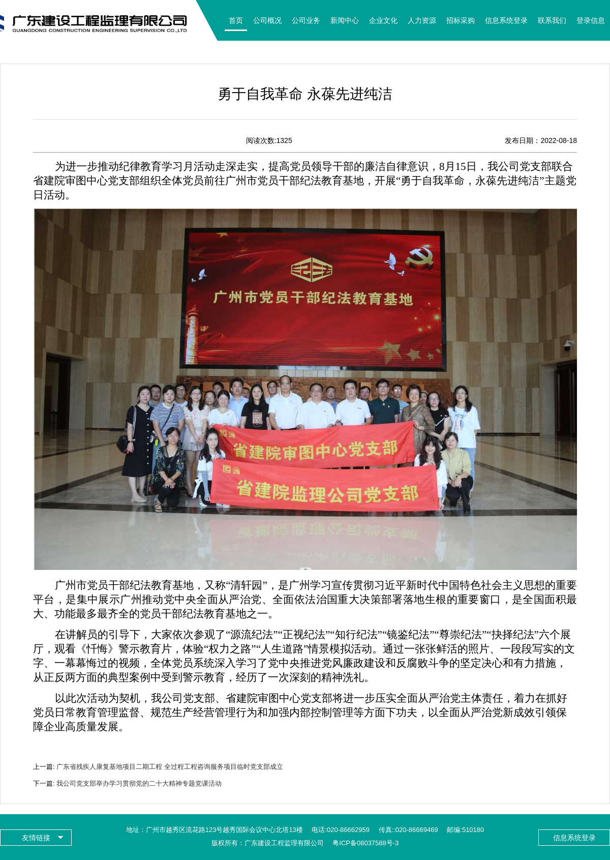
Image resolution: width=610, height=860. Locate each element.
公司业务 (306, 20)
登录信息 (590, 20)
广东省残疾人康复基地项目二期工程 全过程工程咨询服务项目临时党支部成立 (169, 766)
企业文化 (383, 20)
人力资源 (422, 20)
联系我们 (552, 20)
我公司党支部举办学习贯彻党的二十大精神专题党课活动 (139, 783)
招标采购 (460, 20)
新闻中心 (344, 20)
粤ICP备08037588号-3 (365, 843)
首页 (236, 20)
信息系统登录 (506, 20)
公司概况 (267, 20)
